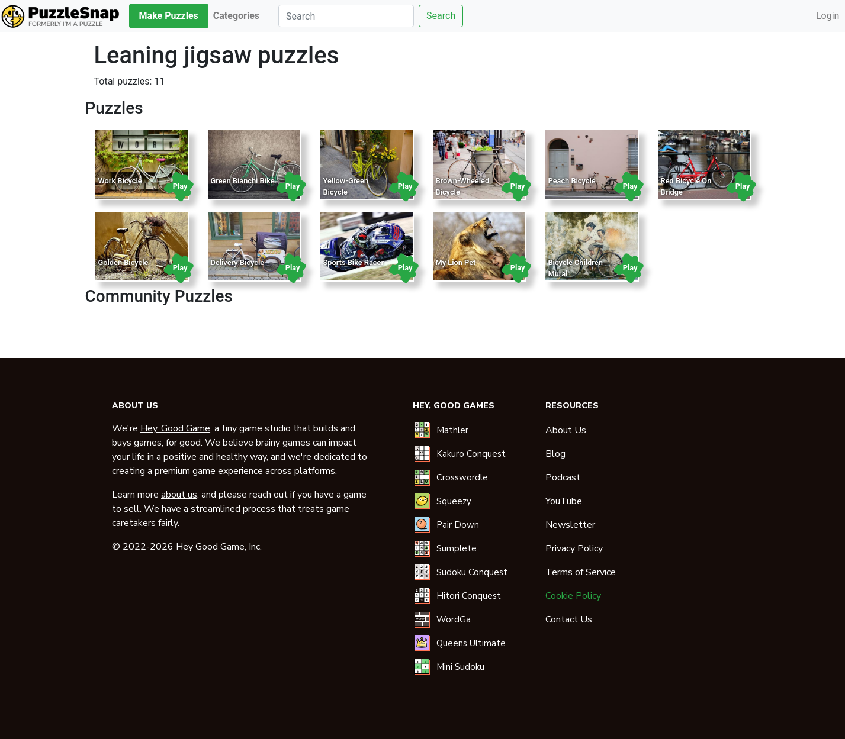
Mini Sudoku (460, 667)
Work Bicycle (120, 180)
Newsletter (570, 524)
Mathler (452, 430)
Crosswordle (462, 477)
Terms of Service (580, 572)
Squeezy (453, 501)
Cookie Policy (573, 595)
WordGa (453, 619)
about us (179, 494)
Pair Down (457, 525)
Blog (555, 453)
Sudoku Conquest (471, 572)
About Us (565, 430)
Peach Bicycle (572, 180)
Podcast (562, 477)
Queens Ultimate (471, 643)
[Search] (346, 16)
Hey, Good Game (175, 428)
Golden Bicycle (123, 262)
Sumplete (456, 548)
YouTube (563, 501)
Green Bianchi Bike (243, 180)
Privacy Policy (574, 548)
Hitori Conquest (468, 596)
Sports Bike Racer (353, 262)
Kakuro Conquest (471, 454)
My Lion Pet (456, 262)
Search (440, 15)
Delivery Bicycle (238, 262)
